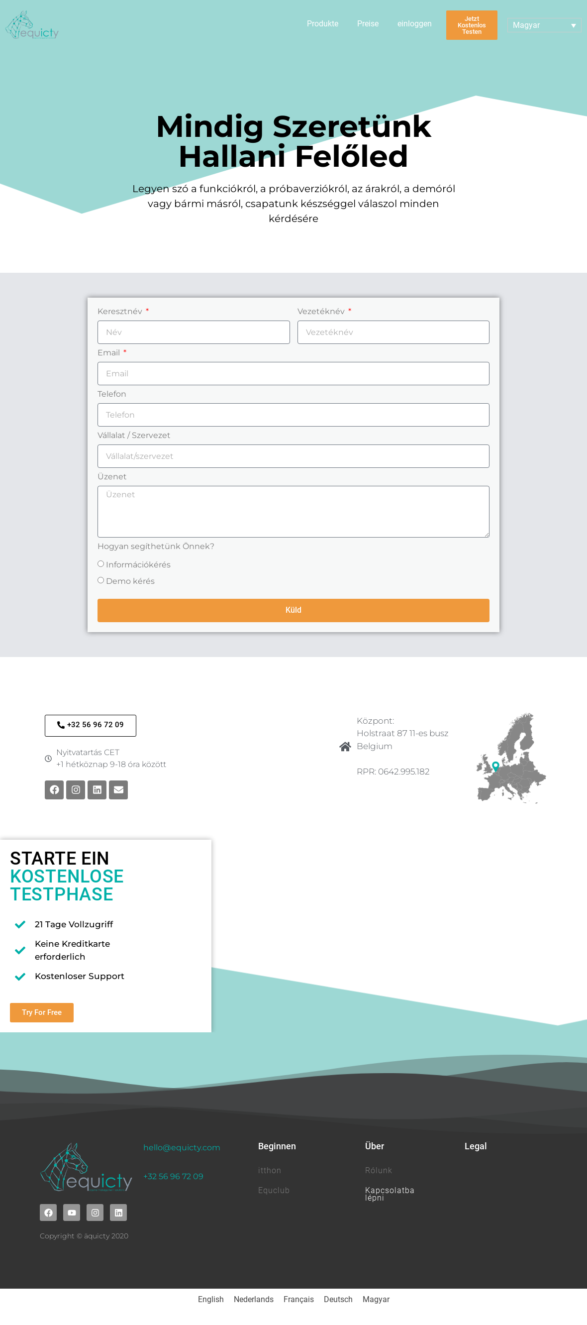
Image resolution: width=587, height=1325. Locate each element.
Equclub (274, 1190)
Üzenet (112, 477)
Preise (368, 23)
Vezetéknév (322, 312)
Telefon (112, 394)
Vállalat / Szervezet (134, 436)
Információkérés (138, 564)
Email (110, 353)
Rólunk (378, 1170)
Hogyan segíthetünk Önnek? (156, 547)
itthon (270, 1170)
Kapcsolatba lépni (390, 1194)
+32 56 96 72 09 (173, 1176)
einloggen (414, 23)
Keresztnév (121, 312)
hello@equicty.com (181, 1147)
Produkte (322, 23)
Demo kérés (130, 581)
